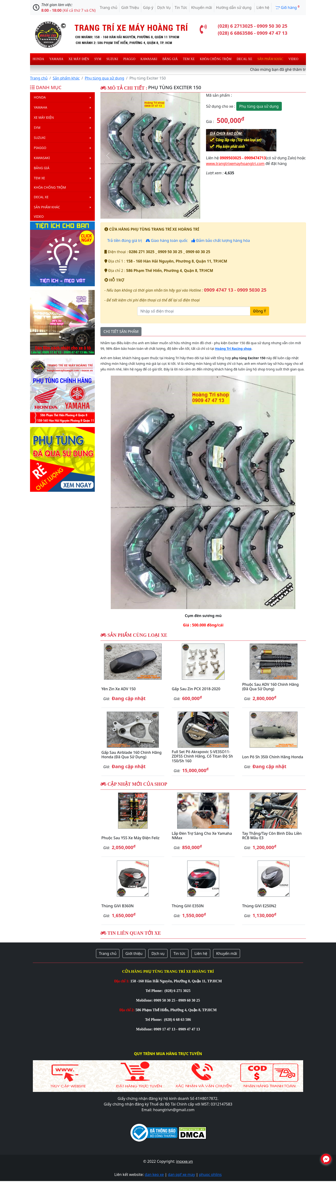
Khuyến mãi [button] (226, 953)
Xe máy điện (79, 59)
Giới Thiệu (130, 7)
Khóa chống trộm (216, 59)
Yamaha (56, 59)
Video (293, 59)
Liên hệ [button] (201, 953)
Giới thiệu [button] (134, 953)
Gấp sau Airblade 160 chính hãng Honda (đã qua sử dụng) (131, 754)
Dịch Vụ (164, 7)
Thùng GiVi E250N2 (259, 905)
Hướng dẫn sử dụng (234, 7)
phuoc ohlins (210, 1174)
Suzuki (112, 59)
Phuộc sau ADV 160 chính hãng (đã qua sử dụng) (270, 686)
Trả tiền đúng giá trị (124, 240)
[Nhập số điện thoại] (193, 311)
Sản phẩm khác (270, 59)
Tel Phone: (154, 991)
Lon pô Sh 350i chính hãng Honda (272, 756)
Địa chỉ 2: (127, 1010)
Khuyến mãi (201, 7)
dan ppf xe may (181, 1174)
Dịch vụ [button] (157, 953)
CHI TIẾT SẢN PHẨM (120, 331)
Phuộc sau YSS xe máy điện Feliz (130, 837)
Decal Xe (244, 59)
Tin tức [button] (179, 953)
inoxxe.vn (184, 1161)
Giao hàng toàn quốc (167, 240)
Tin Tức (181, 7)
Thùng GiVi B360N (117, 905)
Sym (97, 59)
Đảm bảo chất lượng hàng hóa (220, 240)
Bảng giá (170, 59)
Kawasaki (149, 59)
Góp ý (148, 7)
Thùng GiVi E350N (188, 905)
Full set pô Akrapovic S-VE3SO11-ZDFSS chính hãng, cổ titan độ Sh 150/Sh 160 (202, 756)
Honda (38, 59)
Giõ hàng (287, 7)
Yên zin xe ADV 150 (118, 688)
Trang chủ (108, 7)
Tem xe (189, 59)
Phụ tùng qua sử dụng (104, 78)
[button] (107, 155)
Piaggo (129, 59)
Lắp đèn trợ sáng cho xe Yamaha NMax (202, 835)
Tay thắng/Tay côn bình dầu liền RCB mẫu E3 (272, 835)
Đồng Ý (259, 311)
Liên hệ (262, 7)
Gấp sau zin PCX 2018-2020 (196, 688)
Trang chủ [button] (108, 953)
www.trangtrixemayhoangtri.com (235, 163)
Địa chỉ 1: (122, 981)
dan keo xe (154, 1174)
